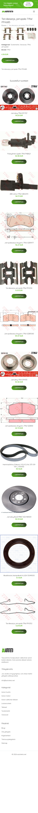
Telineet (4, 707)
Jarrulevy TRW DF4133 (19, 380)
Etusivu (4, 25)
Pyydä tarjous (28, 4)
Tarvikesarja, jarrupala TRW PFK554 (19, 288)
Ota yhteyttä (6, 732)
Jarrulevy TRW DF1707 (19, 113)
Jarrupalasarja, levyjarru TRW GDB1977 (19, 243)
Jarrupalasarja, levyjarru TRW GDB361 (19, 426)
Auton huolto (6, 692)
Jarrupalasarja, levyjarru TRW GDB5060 (19, 334)
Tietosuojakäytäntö (8, 739)
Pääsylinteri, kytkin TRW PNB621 (19, 154)
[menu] (34, 11)
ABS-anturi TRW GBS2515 (19, 194)
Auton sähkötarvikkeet (10, 700)
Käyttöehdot (6, 736)
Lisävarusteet (6, 703)
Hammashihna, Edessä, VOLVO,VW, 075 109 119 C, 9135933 (19, 466)
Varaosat (23, 45)
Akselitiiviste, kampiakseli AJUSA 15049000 (19, 575)
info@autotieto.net (8, 680)
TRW (29, 45)
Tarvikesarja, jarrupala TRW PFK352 (19, 623)
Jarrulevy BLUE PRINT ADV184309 (19, 517)
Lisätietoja (10, 60)
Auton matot (6, 696)
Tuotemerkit (15, 45)
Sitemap (4, 743)
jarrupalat (5, 47)
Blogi (3, 728)
